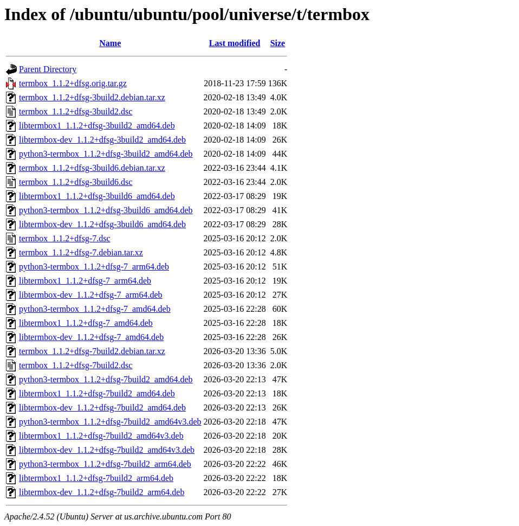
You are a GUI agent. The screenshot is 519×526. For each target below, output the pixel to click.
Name (110, 43)
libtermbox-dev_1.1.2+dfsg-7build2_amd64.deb (102, 407)
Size (278, 43)
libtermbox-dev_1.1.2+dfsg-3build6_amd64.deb (102, 224)
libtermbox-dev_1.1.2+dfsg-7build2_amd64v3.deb (106, 449)
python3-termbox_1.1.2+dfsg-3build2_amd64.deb (106, 153)
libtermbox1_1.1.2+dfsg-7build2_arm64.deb (96, 478)
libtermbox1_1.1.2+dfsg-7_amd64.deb (86, 323)
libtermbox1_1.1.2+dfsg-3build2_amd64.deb (97, 125)
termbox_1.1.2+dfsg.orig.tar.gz (73, 83)
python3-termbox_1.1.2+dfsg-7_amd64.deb (95, 308)
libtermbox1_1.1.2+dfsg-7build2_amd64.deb (97, 393)
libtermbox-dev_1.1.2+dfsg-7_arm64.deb (91, 294)
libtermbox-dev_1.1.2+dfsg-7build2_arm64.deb (101, 492)
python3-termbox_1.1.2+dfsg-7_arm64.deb (94, 266)
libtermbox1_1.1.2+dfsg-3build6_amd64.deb (97, 196)
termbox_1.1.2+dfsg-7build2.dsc (75, 365)
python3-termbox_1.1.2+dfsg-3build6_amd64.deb (106, 210)
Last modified (235, 43)
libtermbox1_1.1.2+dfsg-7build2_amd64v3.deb (101, 435)
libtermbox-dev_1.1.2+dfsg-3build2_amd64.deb (102, 139)
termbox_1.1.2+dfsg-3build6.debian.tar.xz (92, 167)
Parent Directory (47, 69)
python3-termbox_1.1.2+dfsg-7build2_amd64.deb (106, 379)
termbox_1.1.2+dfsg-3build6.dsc (75, 182)
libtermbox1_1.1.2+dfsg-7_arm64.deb (85, 280)
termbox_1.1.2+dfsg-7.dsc (65, 238)
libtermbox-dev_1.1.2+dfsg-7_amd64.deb (91, 337)
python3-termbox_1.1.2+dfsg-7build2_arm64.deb (105, 464)
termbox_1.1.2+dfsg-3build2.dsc (75, 111)
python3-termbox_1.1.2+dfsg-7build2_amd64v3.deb (110, 421)
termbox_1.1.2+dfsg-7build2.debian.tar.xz (92, 351)
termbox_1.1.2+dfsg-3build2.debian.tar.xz (92, 97)
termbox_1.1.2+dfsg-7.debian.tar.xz (81, 252)
